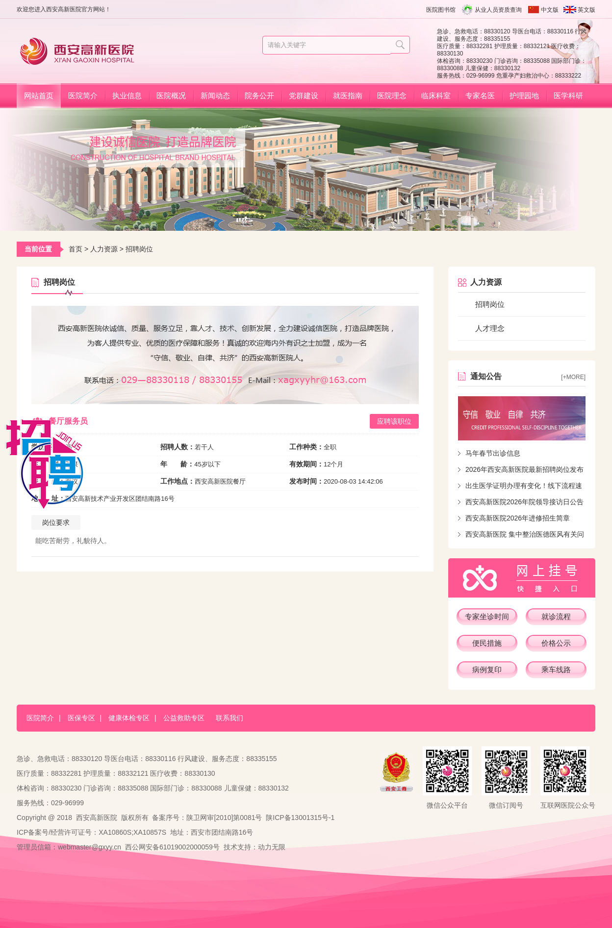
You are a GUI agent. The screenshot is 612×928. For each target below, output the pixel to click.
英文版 (586, 9)
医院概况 (171, 95)
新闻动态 (215, 95)
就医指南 (347, 95)
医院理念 (392, 95)
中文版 (550, 9)
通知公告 (486, 376)
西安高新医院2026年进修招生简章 (517, 518)
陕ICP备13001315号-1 (300, 817)
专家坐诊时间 (487, 616)
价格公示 (556, 643)
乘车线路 (556, 669)
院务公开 (259, 95)
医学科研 (568, 95)
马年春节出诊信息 (492, 453)
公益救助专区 (183, 718)
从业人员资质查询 (498, 9)
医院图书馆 (441, 9)
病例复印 (487, 669)
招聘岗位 (490, 304)
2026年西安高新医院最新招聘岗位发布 (524, 469)
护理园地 (524, 95)
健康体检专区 (129, 718)
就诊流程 (556, 616)
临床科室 (436, 95)
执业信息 (127, 95)
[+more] (573, 377)
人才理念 (490, 328)
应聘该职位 (394, 421)
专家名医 (480, 95)
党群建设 (303, 95)
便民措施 (487, 643)
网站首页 (38, 95)
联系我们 (229, 718)
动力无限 (271, 847)
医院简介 (83, 95)
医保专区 (81, 718)
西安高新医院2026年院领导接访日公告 (524, 502)
